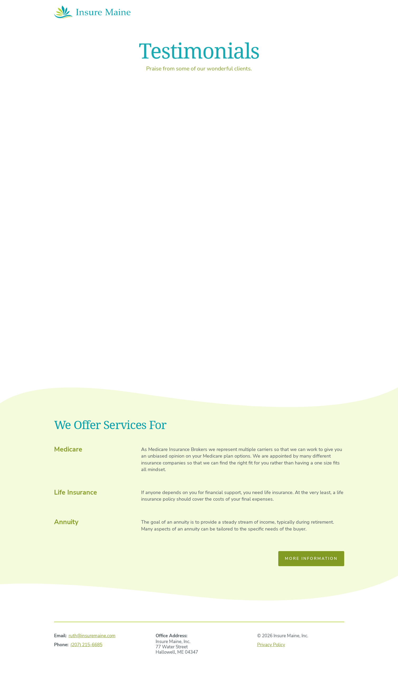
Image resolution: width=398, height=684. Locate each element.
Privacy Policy (271, 645)
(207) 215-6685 (86, 645)
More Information (311, 558)
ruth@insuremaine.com (92, 636)
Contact (333, 13)
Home (190, 13)
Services (251, 13)
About (218, 13)
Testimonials (292, 13)
